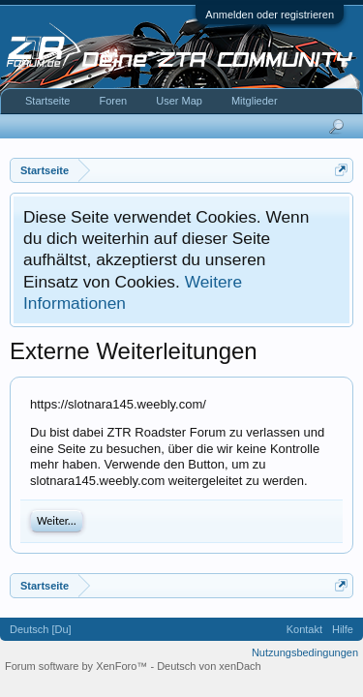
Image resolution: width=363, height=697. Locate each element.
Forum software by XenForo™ (77, 666)
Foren (113, 100)
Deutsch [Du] (41, 629)
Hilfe (342, 629)
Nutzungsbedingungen (305, 652)
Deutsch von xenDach (209, 666)
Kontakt (304, 629)
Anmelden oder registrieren (269, 14)
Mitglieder (254, 100)
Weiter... (56, 521)
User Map (179, 100)
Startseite (47, 100)
